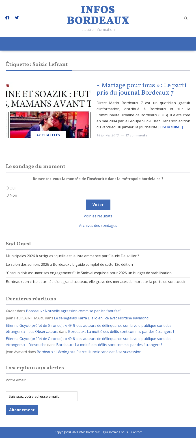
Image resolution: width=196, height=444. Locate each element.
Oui (12, 188)
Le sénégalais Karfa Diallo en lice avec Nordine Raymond (101, 318)
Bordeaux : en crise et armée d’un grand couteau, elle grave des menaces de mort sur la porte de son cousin (96, 281)
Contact (136, 432)
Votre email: (16, 380)
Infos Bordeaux (98, 16)
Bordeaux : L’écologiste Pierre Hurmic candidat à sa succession (89, 351)
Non (13, 195)
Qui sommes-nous (115, 432)
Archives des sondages (98, 225)
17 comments (136, 135)
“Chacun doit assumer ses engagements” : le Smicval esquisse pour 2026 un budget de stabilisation (89, 272)
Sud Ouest (18, 244)
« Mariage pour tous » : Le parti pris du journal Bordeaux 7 (141, 89)
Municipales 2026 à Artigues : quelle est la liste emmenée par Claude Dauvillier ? (72, 255)
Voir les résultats (98, 216)
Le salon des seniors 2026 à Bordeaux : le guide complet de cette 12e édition (69, 264)
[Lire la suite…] (170, 127)
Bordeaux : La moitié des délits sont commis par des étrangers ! (121, 331)
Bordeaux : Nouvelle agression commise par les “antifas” (73, 310)
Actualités (48, 135)
